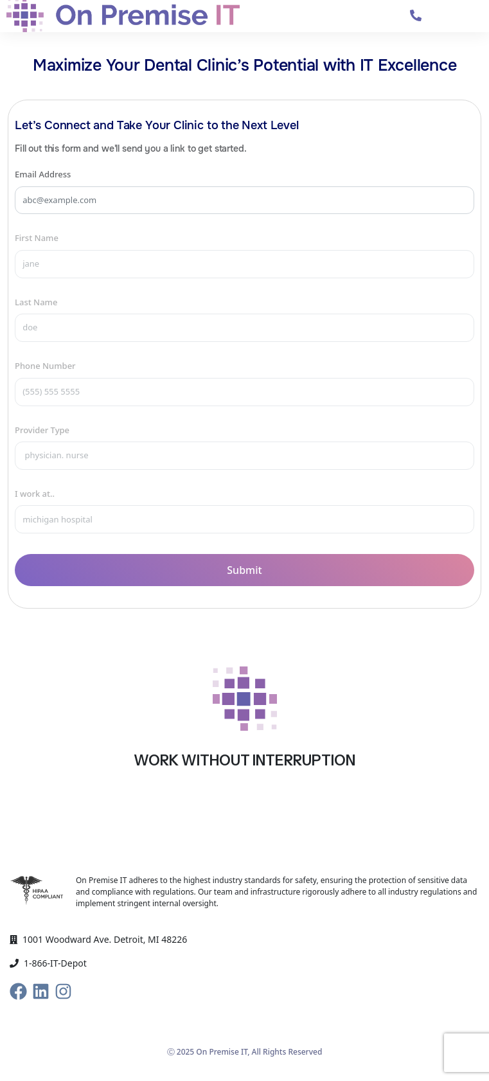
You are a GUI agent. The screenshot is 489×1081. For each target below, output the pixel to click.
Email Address (43, 174)
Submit (244, 570)
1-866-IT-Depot (48, 963)
